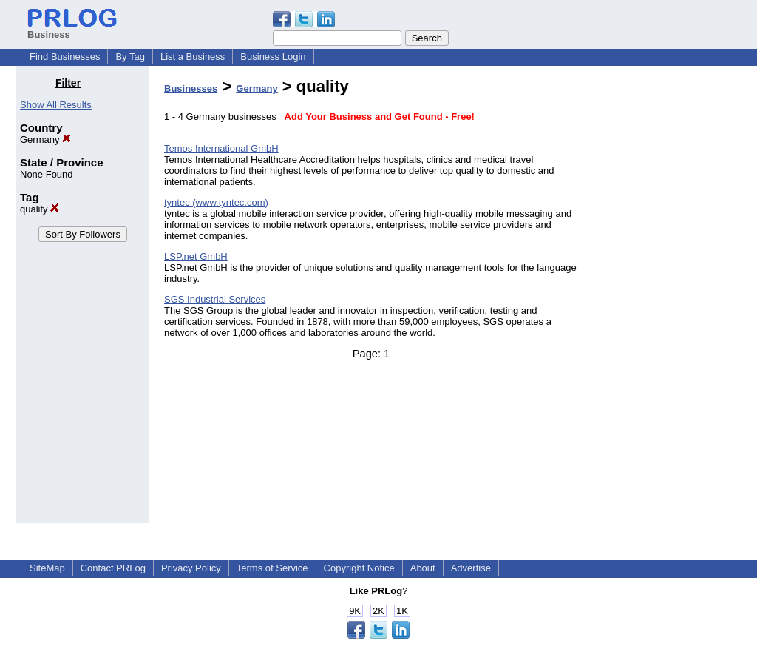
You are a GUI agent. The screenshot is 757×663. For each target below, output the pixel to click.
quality (39, 209)
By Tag (130, 56)
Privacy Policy (191, 567)
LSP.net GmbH (196, 256)
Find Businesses (65, 56)
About (422, 567)
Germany (45, 139)
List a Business (192, 56)
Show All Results (56, 104)
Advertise (471, 567)
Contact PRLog (113, 567)
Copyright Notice (359, 567)
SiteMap (47, 567)
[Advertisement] (665, 299)
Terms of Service (272, 567)
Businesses (190, 88)
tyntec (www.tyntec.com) (216, 202)
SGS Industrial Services (214, 299)
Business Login (272, 56)
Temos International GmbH (221, 148)
